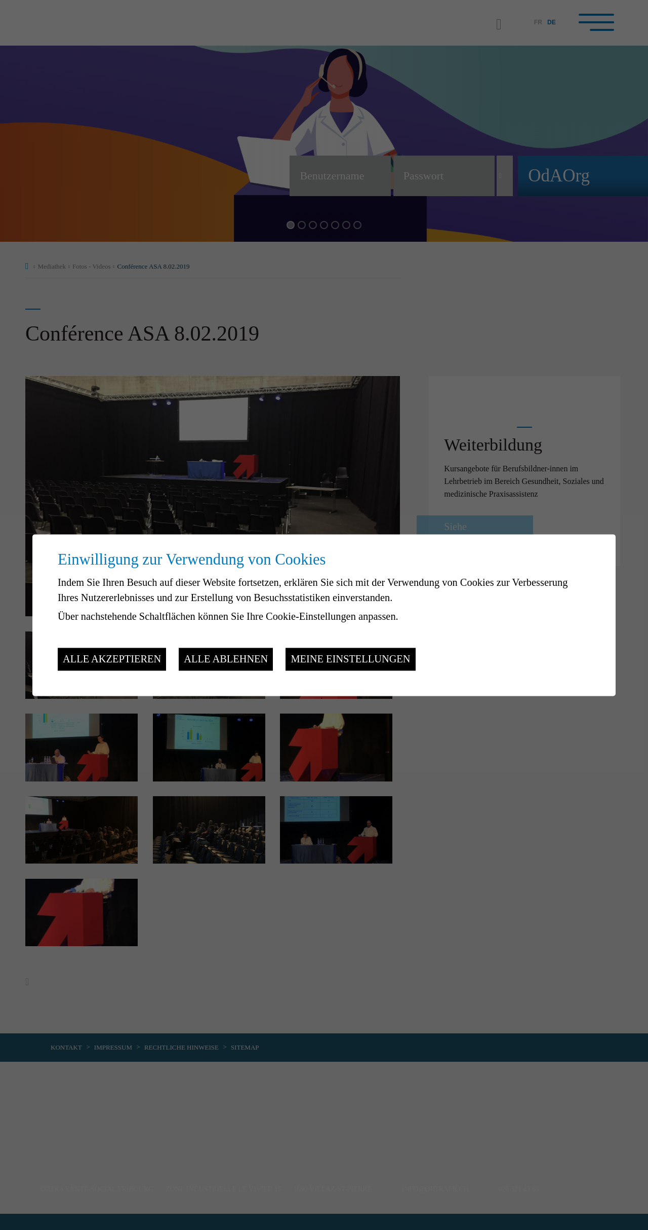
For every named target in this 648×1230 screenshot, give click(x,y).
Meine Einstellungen (350, 659)
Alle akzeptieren (112, 659)
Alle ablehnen (226, 659)
